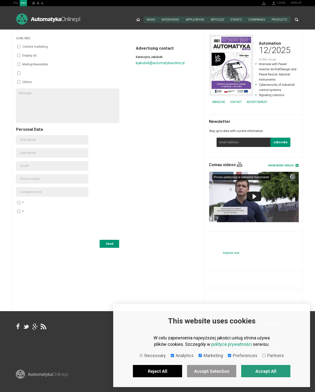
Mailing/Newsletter (32, 64)
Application (195, 19)
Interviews (170, 19)
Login (281, 2)
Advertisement (257, 101)
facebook (18, 326)
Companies (257, 19)
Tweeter (26, 326)
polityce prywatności (231, 344)
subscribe (280, 142)
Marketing (211, 355)
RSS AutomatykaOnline (43, 326)
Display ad (26, 55)
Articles (217, 19)
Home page (138, 19)
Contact (236, 101)
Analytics (182, 355)
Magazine (218, 101)
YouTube (239, 164)
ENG (23, 3)
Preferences (242, 355)
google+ (34, 326)
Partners (273, 355)
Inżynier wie (231, 252)
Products (279, 19)
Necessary (153, 355)
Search (296, 19)
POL (16, 3)
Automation (253, 47)
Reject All (157, 371)
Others (24, 82)
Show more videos (281, 165)
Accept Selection (211, 371)
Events (236, 19)
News (151, 19)
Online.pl (42, 376)
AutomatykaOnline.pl (48, 19)
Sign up (296, 2)
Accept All (265, 371)
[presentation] (53, 227)
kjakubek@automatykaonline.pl (160, 63)
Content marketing (32, 46)
